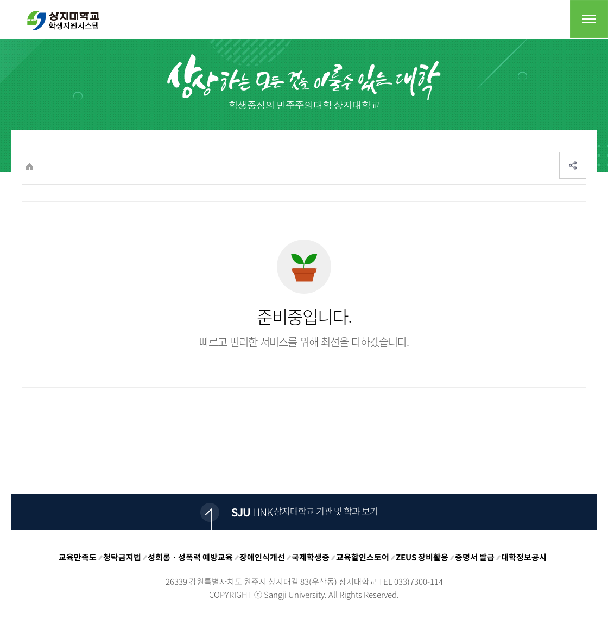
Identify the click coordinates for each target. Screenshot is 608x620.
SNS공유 (573, 165)
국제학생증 (311, 557)
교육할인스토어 (362, 557)
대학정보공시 (524, 557)
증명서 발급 (475, 557)
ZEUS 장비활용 (422, 557)
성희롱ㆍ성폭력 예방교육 (190, 557)
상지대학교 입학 (63, 20)
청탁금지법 (122, 557)
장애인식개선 (262, 557)
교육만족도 (78, 557)
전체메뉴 (589, 19)
